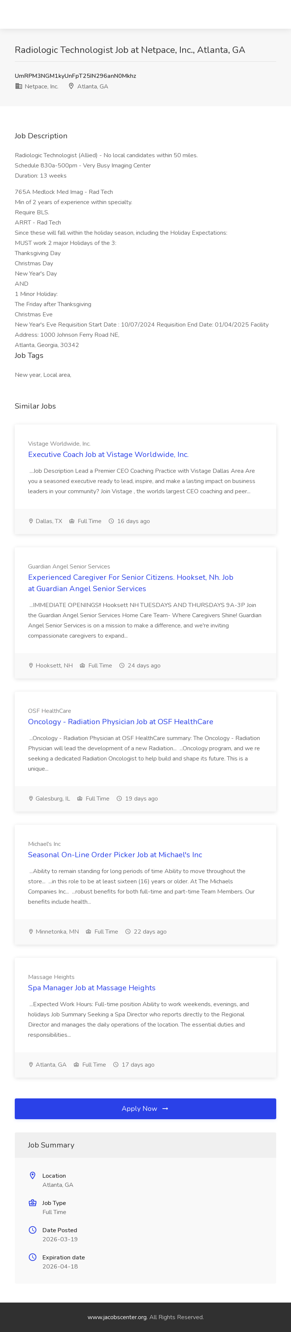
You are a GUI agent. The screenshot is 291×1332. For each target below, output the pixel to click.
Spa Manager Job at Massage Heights (92, 988)
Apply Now (145, 1108)
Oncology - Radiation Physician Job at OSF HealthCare (120, 722)
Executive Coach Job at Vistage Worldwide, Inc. (108, 454)
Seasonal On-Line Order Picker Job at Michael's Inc (115, 855)
